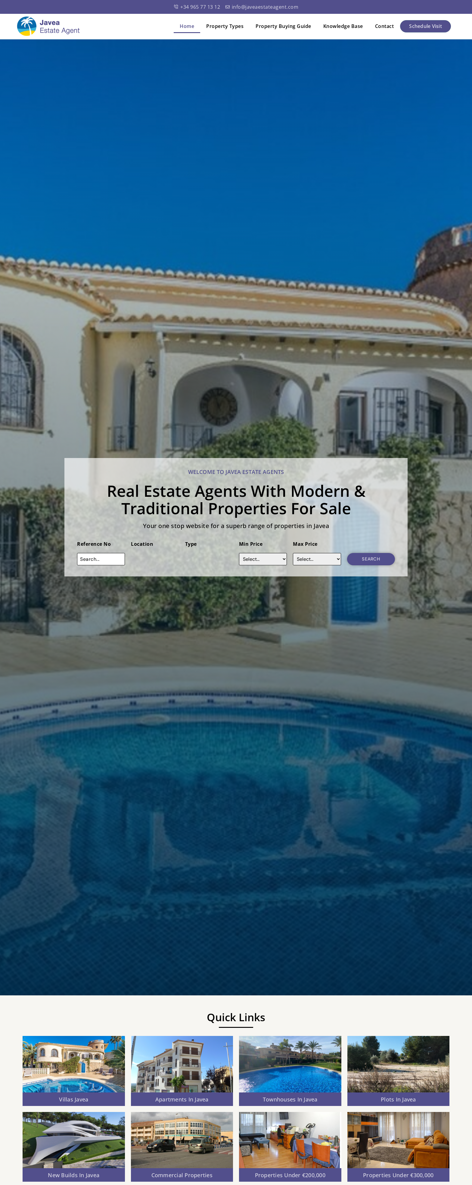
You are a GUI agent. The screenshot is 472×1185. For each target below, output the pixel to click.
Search (371, 559)
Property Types (225, 26)
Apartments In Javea (182, 1099)
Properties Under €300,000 (398, 1175)
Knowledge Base (343, 26)
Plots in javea (398, 1099)
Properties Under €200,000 (290, 1175)
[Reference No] (101, 559)
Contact (384, 26)
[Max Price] (317, 559)
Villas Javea (73, 1099)
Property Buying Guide (283, 26)
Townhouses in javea (290, 1099)
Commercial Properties (182, 1175)
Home (187, 26)
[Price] (263, 559)
